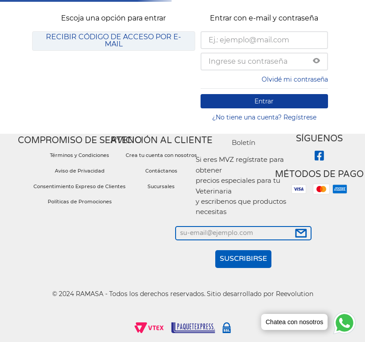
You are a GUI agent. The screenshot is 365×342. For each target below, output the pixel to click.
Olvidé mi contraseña (295, 79)
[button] (316, 61)
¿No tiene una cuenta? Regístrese (264, 117)
